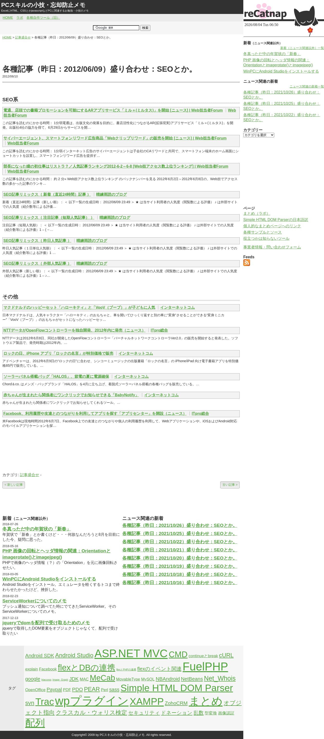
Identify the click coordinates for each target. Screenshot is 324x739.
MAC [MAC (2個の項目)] (84, 679)
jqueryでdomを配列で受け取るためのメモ (46, 622)
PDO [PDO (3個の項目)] (77, 689)
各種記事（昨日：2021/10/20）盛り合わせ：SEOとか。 (179, 558)
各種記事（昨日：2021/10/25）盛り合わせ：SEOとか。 (179, 533)
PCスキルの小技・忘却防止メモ (43, 5)
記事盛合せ (29, 475)
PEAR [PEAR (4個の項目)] (92, 689)
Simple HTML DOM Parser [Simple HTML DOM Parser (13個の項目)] (177, 687)
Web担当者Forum (23, 143)
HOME (8, 17)
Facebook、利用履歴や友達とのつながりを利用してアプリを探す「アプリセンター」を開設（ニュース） (95, 413)
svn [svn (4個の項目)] (29, 703)
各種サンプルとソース (262, 232)
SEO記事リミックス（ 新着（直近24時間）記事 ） (47, 194)
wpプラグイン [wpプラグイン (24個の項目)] (91, 701)
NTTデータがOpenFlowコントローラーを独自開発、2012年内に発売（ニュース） (74, 330)
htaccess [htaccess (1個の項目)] (46, 679)
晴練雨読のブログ (111, 194)
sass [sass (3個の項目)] (114, 689)
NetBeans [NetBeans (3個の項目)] (192, 679)
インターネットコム (177, 307)
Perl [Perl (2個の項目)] (104, 690)
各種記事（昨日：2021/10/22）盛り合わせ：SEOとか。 (179, 541)
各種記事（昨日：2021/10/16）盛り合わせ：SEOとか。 (179, 582)
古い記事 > (230, 484)
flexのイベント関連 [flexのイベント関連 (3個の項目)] (159, 668)
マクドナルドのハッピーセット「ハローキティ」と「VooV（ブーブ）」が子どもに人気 (79, 307)
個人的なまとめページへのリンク (272, 226)
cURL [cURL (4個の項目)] (226, 655)
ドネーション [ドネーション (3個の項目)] (176, 712)
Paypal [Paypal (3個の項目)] (54, 689)
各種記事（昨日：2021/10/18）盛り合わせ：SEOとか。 (179, 574)
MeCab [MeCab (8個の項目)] (102, 677)
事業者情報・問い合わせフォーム (272, 247)
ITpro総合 (159, 330)
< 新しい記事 (14, 484)
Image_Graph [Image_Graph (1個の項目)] (60, 679)
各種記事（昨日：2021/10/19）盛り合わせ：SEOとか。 (179, 566)
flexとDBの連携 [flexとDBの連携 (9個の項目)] (86, 667)
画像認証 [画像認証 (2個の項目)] (226, 713)
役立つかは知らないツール (266, 238)
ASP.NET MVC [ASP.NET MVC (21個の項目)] (131, 653)
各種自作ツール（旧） (43, 17)
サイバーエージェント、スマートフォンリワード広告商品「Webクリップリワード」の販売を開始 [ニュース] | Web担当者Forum (114, 138)
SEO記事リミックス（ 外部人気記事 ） (37, 263)
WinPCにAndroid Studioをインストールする (49, 578)
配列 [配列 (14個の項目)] (35, 722)
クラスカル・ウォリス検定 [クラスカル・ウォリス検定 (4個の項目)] (91, 712)
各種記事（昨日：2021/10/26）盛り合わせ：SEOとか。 (179, 525)
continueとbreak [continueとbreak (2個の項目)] (203, 656)
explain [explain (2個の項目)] (31, 669)
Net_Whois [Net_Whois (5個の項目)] (220, 678)
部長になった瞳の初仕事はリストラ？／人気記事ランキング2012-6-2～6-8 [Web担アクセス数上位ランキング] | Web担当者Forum (115, 166)
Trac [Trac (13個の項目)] (44, 701)
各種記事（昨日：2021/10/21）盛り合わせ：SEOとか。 (179, 549)
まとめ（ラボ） (256, 213)
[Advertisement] (121, 52)
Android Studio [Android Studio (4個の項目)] (74, 655)
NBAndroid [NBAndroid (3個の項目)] (168, 679)
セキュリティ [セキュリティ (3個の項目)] (144, 712)
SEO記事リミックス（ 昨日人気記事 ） (37, 241)
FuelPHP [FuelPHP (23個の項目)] (205, 666)
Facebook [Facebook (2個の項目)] (48, 669)
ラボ (19, 17)
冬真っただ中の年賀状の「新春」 (36, 528)
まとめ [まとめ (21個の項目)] (206, 701)
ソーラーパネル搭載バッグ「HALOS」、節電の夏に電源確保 (56, 376)
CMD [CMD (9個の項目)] (178, 654)
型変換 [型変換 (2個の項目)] (211, 713)
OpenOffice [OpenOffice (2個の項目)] (35, 690)
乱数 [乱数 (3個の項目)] (199, 712)
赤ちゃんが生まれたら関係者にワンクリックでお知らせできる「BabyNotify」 (71, 395)
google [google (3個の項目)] (32, 679)
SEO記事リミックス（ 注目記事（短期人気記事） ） (48, 217)
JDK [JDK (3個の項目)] (74, 679)
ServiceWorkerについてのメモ (34, 600)
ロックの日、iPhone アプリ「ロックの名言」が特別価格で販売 (58, 353)
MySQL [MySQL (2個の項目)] (148, 679)
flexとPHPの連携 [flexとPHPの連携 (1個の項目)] (126, 669)
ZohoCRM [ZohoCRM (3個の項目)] (176, 703)
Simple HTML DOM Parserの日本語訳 (275, 220)
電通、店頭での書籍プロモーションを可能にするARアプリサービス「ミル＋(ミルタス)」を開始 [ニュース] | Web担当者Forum (113, 110)
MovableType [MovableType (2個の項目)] (128, 679)
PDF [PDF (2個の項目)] (67, 690)
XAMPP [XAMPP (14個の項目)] (147, 701)
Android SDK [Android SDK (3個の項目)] (39, 655)
